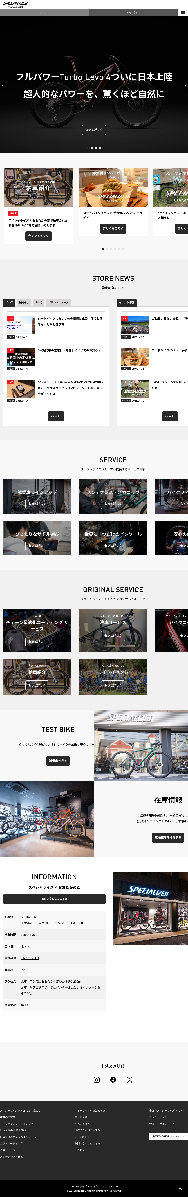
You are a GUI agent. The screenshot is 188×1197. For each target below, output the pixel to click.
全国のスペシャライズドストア (167, 1111)
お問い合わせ (133, 12)
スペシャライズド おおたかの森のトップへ (94, 1186)
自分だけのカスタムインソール (18, 1137)
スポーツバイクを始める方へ (91, 1111)
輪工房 (25, 1005)
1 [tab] (88, 148)
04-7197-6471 (30, 958)
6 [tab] (123, 249)
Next (184, 85)
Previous (3, 85)
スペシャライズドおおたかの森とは (20, 1111)
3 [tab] (96, 148)
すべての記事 (82, 1137)
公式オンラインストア (162, 1124)
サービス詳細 (82, 1117)
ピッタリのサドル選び (13, 1130)
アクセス (44, 12)
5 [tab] (119, 249)
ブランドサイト (158, 1117)
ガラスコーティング (11, 1143)
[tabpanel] (94, 84)
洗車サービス (7, 1150)
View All (56, 416)
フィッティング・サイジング (16, 1124)
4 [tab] (100, 148)
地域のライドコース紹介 (89, 1130)
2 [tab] (92, 148)
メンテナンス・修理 (11, 1157)
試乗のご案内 (7, 1117)
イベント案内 (82, 1124)
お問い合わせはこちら (54, 899)
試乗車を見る (58, 761)
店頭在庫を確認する (168, 837)
